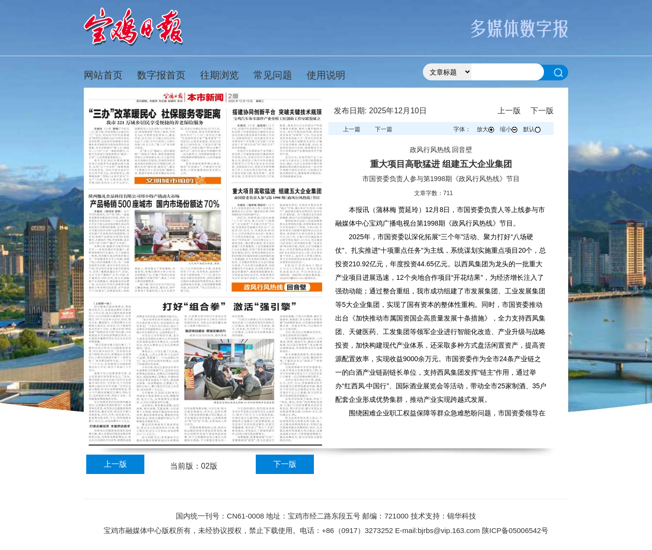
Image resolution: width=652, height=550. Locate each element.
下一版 (284, 464)
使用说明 (326, 75)
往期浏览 (219, 75)
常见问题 (272, 75)
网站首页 (103, 75)
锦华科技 (461, 516)
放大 (485, 129)
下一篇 (383, 129)
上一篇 (351, 129)
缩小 (508, 129)
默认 (532, 129)
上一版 (115, 464)
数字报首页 (161, 75)
